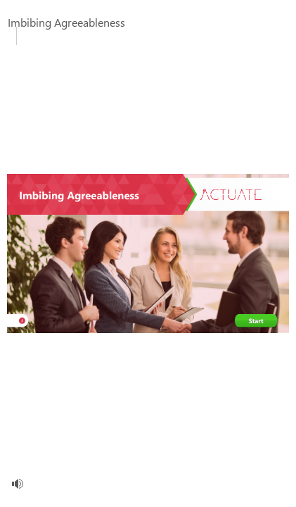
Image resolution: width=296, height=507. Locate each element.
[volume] (17, 483)
